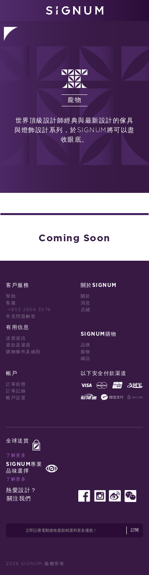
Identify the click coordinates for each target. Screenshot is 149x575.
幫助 (11, 296)
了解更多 (16, 455)
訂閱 (135, 530)
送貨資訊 (16, 338)
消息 (86, 303)
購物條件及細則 (23, 352)
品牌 (86, 345)
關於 (86, 296)
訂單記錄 (16, 391)
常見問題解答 (21, 316)
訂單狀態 (16, 384)
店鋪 (86, 310)
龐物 (86, 352)
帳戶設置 (16, 398)
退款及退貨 (18, 345)
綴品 (86, 358)
